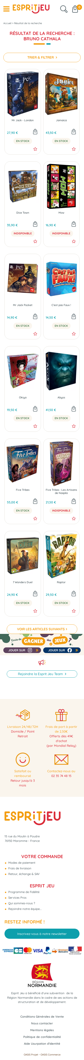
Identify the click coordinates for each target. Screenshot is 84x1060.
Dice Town (22, 212)
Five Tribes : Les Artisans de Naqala (61, 491)
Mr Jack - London (23, 120)
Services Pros (16, 897)
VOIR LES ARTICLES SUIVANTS (41, 629)
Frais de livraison (19, 868)
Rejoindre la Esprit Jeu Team (41, 674)
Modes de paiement (21, 862)
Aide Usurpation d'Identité (42, 1043)
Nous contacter (42, 1023)
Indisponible (23, 233)
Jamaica (61, 120)
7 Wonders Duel (22, 582)
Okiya (22, 397)
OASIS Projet (31, 1054)
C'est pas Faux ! (61, 305)
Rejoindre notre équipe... (24, 909)
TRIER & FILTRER (41, 57)
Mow (61, 212)
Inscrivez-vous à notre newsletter (42, 934)
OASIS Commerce (50, 1054)
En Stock (22, 141)
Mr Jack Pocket (22, 305)
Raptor (61, 582)
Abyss (61, 397)
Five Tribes (23, 489)
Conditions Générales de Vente (42, 1016)
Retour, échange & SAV (23, 874)
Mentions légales (42, 1030)
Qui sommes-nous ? (21, 903)
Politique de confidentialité (42, 1037)
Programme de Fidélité (23, 892)
